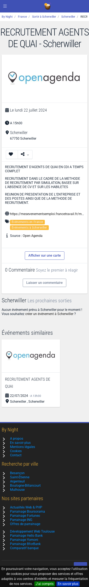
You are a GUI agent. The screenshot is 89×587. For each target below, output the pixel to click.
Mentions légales (22, 447)
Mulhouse (17, 490)
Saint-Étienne (19, 477)
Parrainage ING (21, 520)
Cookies (16, 451)
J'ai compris (45, 584)
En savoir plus (68, 584)
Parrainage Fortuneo (25, 516)
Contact (15, 455)
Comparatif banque (24, 548)
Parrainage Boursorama (27, 511)
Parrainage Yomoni (24, 540)
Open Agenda (33, 236)
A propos (16, 439)
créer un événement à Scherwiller (49, 314)
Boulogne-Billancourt (25, 485)
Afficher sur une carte (44, 255)
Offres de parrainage (25, 524)
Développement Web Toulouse (32, 531)
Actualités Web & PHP (26, 507)
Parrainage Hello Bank (26, 536)
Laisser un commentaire (44, 283)
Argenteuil (17, 481)
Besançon (17, 473)
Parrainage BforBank (25, 544)
